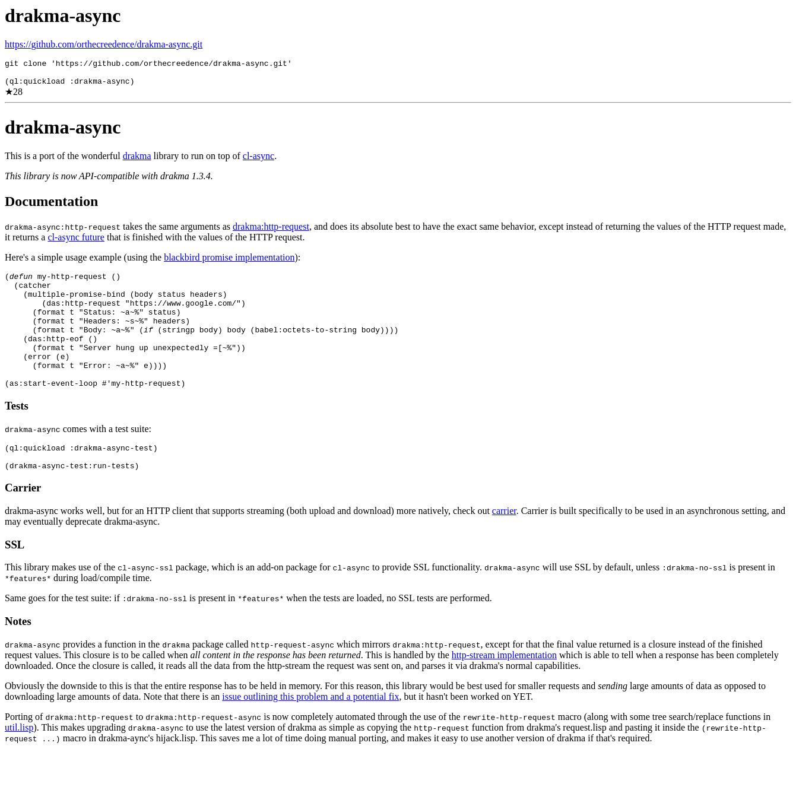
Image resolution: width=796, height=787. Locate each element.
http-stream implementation (504, 689)
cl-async (258, 161)
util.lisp (19, 761)
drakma (137, 161)
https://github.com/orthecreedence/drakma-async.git (103, 44)
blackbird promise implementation (229, 263)
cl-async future (75, 242)
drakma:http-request (271, 232)
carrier (504, 545)
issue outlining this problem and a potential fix (310, 730)
